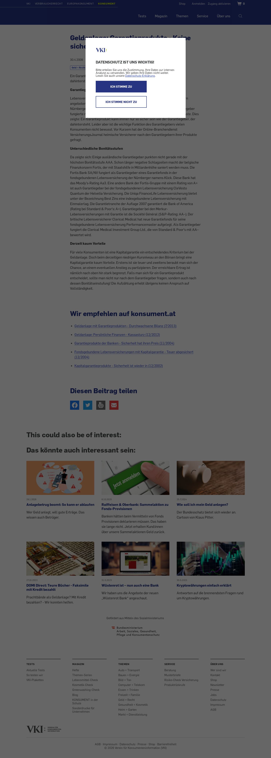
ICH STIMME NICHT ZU (121, 102)
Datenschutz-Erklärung (140, 76)
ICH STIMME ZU (121, 86)
